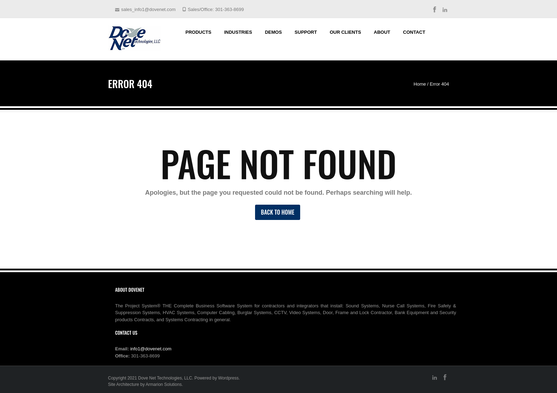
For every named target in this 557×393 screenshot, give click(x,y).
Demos (273, 32)
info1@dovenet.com (151, 348)
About (382, 32)
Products (198, 32)
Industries (238, 32)
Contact (414, 32)
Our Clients (345, 32)
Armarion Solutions (164, 384)
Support (305, 32)
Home (419, 84)
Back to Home (277, 212)
